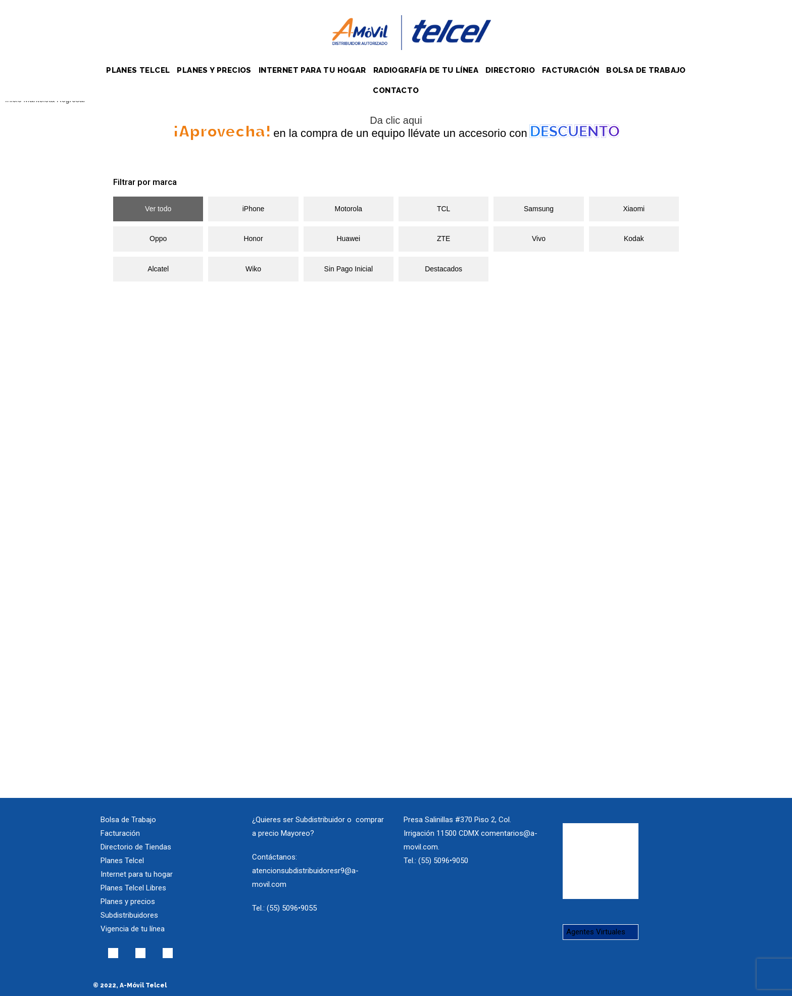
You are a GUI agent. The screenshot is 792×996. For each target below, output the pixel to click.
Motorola (348, 209)
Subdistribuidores (129, 915)
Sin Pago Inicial (348, 269)
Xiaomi (634, 209)
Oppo (158, 238)
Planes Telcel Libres (133, 887)
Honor (253, 238)
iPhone (253, 209)
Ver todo (158, 209)
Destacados (443, 269)
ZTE (443, 238)
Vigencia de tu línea (133, 928)
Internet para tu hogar (137, 874)
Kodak (634, 238)
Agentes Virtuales (595, 931)
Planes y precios (128, 901)
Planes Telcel (122, 860)
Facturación (120, 833)
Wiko (253, 269)
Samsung (539, 209)
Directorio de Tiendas (136, 846)
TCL (443, 209)
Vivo (539, 238)
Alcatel (158, 269)
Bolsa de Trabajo (128, 819)
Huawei (348, 238)
